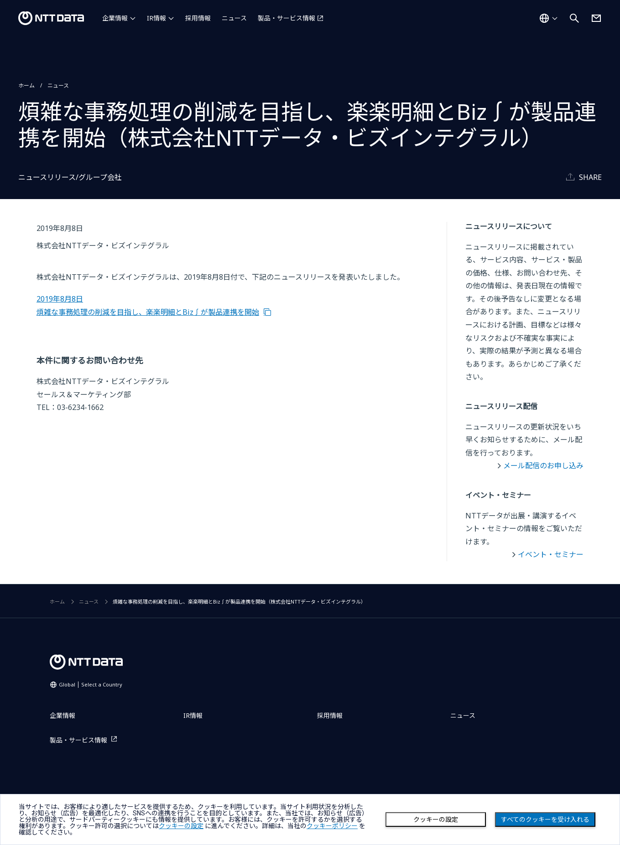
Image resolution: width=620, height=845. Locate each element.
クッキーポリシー (332, 826)
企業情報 (115, 18)
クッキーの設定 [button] (181, 826)
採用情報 (198, 18)
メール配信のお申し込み (543, 466)
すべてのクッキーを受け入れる (545, 819)
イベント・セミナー (551, 554)
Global (90, 684)
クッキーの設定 (435, 819)
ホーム (26, 85)
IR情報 (156, 18)
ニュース (234, 18)
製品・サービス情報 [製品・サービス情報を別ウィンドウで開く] (286, 18)
